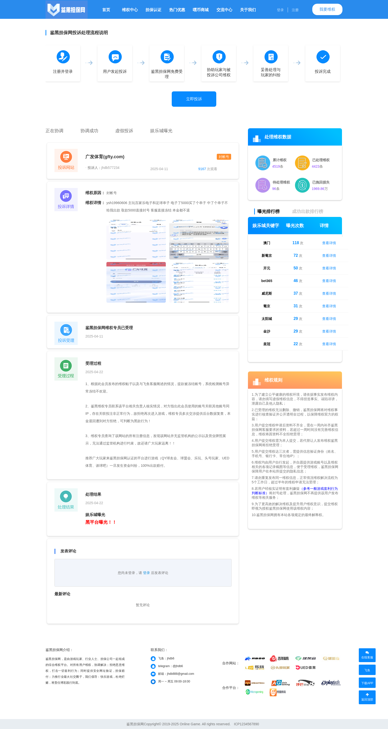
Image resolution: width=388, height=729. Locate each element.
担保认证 (153, 10)
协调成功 (89, 130)
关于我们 (248, 10)
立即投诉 (194, 99)
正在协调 (54, 130)
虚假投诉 (124, 130)
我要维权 (327, 9)
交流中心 (224, 10)
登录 (280, 10)
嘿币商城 (201, 10)
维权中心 (130, 10)
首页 (106, 10)
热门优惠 (177, 10)
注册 (295, 10)
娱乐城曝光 (161, 130)
